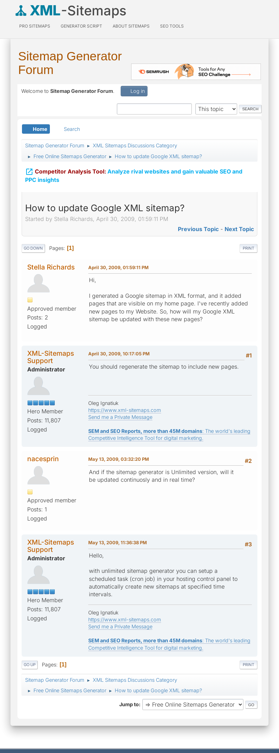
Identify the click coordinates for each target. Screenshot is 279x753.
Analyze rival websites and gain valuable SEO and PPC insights (133, 175)
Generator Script (81, 26)
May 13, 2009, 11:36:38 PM (117, 542)
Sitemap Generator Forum (70, 62)
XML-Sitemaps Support (50, 357)
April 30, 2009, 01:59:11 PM (118, 267)
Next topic (239, 229)
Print (248, 248)
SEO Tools (172, 26)
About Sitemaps (131, 26)
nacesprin (43, 459)
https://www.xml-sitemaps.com (124, 410)
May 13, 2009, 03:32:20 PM (118, 459)
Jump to (129, 704)
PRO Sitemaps (34, 26)
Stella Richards (51, 267)
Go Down (33, 248)
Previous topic (198, 229)
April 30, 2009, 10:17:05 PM (119, 353)
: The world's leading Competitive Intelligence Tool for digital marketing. (169, 434)
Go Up (30, 664)
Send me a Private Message (120, 417)
